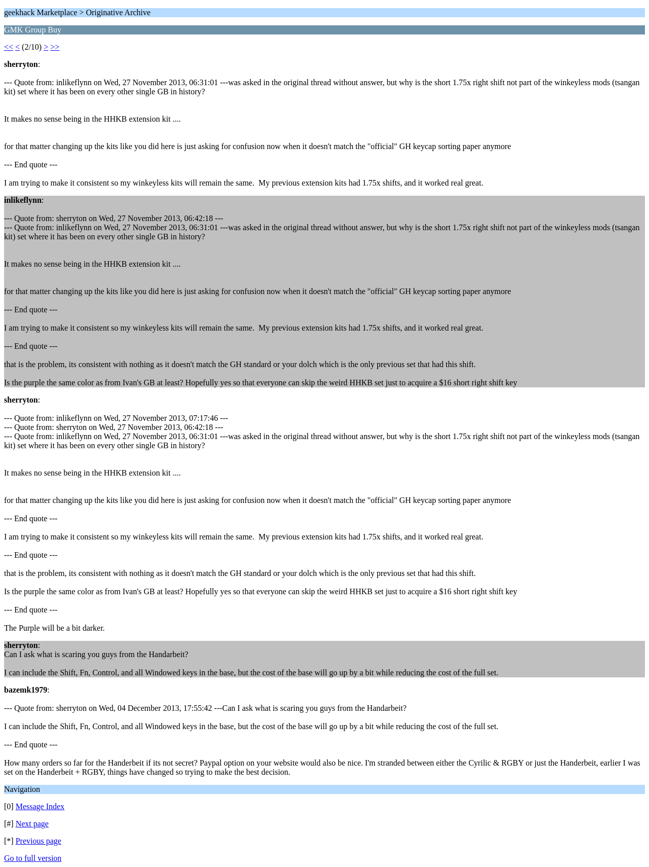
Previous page (38, 841)
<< (8, 47)
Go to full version (32, 858)
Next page (32, 823)
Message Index (40, 806)
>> (54, 47)
